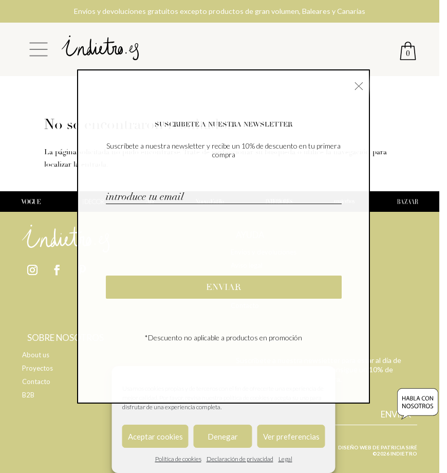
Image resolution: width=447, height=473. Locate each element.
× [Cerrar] (358, 85)
